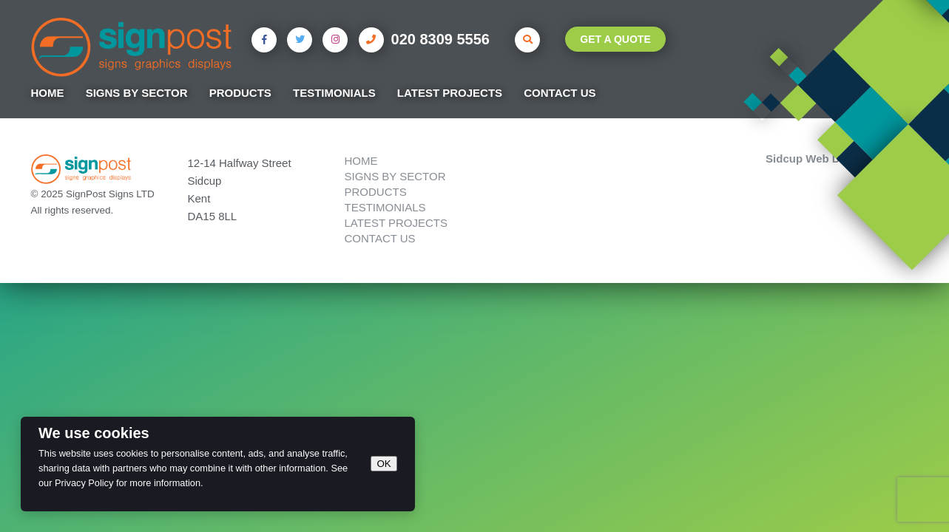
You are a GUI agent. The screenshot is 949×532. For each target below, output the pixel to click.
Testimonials (334, 92)
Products (240, 92)
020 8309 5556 (424, 39)
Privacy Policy (84, 482)
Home (47, 92)
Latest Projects (449, 92)
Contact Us (559, 92)
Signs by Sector (137, 92)
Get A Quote (615, 39)
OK (383, 463)
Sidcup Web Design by (842, 158)
